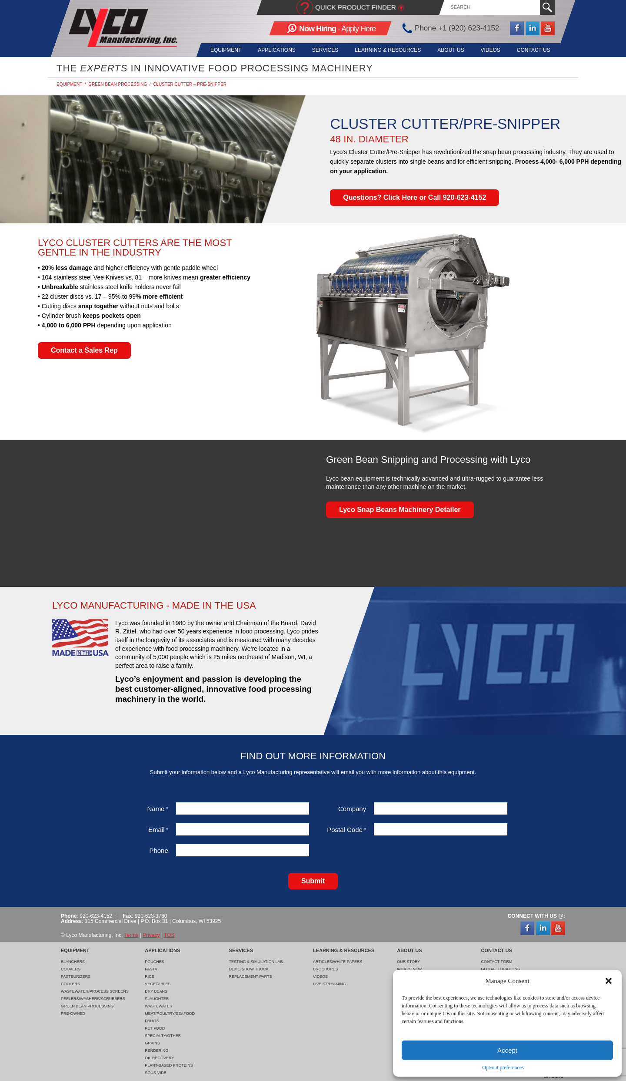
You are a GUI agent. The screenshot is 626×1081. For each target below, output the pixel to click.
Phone (158, 850)
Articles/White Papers (338, 962)
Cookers (70, 969)
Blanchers (73, 962)
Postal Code (346, 829)
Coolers (70, 984)
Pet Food (155, 1028)
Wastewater (158, 1006)
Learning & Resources (384, 50)
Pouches (154, 962)
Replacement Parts (250, 976)
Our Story (408, 962)
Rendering (156, 1050)
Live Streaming (329, 984)
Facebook (517, 28)
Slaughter (157, 999)
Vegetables (157, 984)
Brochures (325, 969)
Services (319, 50)
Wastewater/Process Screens (95, 991)
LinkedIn (532, 28)
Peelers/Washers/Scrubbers (93, 999)
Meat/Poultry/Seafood (170, 1013)
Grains (152, 1043)
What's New (409, 969)
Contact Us (533, 50)
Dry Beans (156, 991)
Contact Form (496, 962)
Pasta (151, 969)
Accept (507, 1050)
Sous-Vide (155, 1073)
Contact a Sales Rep (84, 350)
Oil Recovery (159, 1058)
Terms (131, 935)
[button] (608, 981)
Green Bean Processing (117, 84)
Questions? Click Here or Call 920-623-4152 (414, 197)
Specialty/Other (163, 1036)
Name (157, 808)
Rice (149, 976)
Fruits (152, 1021)
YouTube (548, 28)
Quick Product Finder (355, 7)
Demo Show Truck (249, 969)
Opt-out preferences (503, 1067)
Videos (489, 50)
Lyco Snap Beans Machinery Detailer (400, 509)
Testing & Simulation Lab (256, 962)
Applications (269, 50)
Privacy (151, 935)
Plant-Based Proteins (169, 1065)
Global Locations (500, 969)
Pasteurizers (75, 976)
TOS (169, 935)
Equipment (217, 50)
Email (158, 829)
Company (352, 808)
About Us (448, 50)
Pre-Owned (73, 1013)
